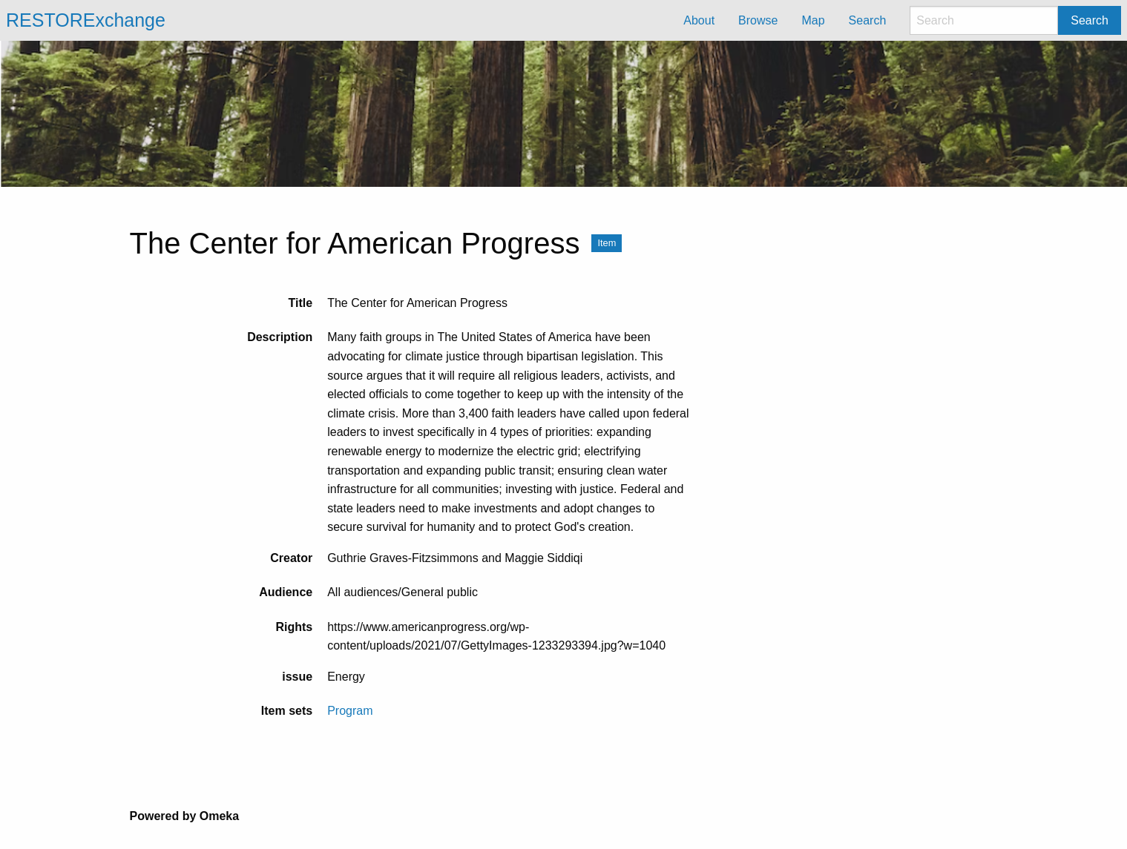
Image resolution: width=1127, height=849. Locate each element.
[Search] (984, 20)
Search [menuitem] (868, 20)
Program (349, 710)
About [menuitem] (698, 20)
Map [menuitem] (812, 20)
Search (1089, 20)
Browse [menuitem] (758, 20)
